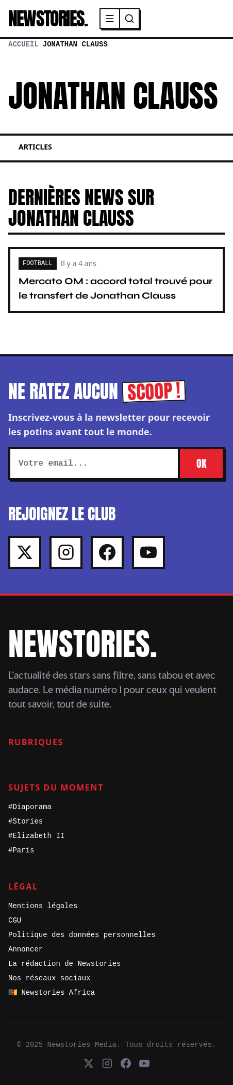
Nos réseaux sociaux (49, 978)
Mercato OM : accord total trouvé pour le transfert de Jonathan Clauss (115, 288)
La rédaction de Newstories (64, 964)
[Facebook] (107, 552)
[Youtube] (148, 552)
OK (201, 463)
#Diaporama (30, 807)
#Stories (25, 821)
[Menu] (110, 18)
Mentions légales (42, 906)
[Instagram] (65, 552)
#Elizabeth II (36, 836)
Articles (35, 147)
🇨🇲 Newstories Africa (51, 993)
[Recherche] (129, 18)
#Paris (21, 850)
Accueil (23, 44)
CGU (14, 920)
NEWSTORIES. (47, 18)
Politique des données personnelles (82, 935)
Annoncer (25, 949)
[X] (24, 552)
